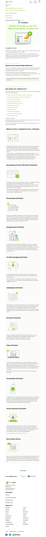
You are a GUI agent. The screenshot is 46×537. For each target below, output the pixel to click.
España (7, 526)
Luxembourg (9, 522)
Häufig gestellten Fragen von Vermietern (15, 10)
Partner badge (9, 17)
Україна (25, 513)
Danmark (8, 507)
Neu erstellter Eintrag (12, 115)
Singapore (25, 520)
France (24, 507)
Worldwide (25, 524)
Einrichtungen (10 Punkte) (13, 99)
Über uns (8, 494)
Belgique (8, 520)
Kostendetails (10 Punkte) (13, 111)
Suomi (7, 513)
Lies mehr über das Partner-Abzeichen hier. (17, 433)
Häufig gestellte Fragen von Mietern (14, 8)
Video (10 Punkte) (11, 109)
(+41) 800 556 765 (10, 489)
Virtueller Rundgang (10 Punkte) (14, 103)
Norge (7, 511)
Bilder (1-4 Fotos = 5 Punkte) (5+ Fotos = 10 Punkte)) (19, 94)
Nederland (8, 518)
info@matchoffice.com (10, 488)
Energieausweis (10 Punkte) (13, 101)
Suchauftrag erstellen (11, 497)
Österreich (25, 511)
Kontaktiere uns (9, 502)
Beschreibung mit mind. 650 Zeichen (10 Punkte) (18, 97)
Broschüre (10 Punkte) (12, 107)
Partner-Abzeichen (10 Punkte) (14, 113)
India (24, 522)
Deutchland (8, 515)
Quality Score (9, 15)
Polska (24, 515)
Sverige (7, 509)
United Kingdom (9, 524)
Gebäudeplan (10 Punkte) (13, 105)
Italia (24, 509)
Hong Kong (25, 518)
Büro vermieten (9, 500)
